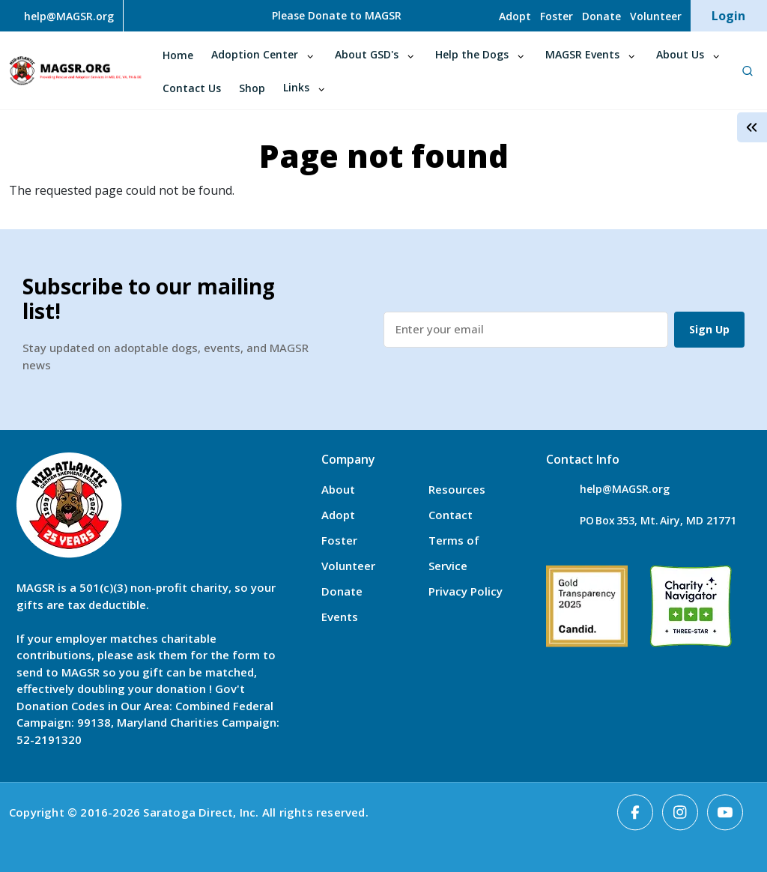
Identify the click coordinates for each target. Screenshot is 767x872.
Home (178, 55)
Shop (252, 88)
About (338, 489)
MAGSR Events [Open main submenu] (582, 54)
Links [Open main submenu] (296, 87)
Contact (450, 514)
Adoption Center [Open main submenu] (254, 54)
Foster (556, 16)
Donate (601, 16)
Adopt (515, 16)
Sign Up (709, 329)
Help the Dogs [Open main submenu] (472, 54)
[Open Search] (747, 70)
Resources (456, 489)
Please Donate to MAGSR (336, 15)
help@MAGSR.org (625, 489)
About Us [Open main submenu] (680, 54)
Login (728, 15)
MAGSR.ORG (75, 70)
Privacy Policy (465, 591)
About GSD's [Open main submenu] (366, 54)
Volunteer (656, 16)
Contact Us (192, 88)
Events (339, 616)
